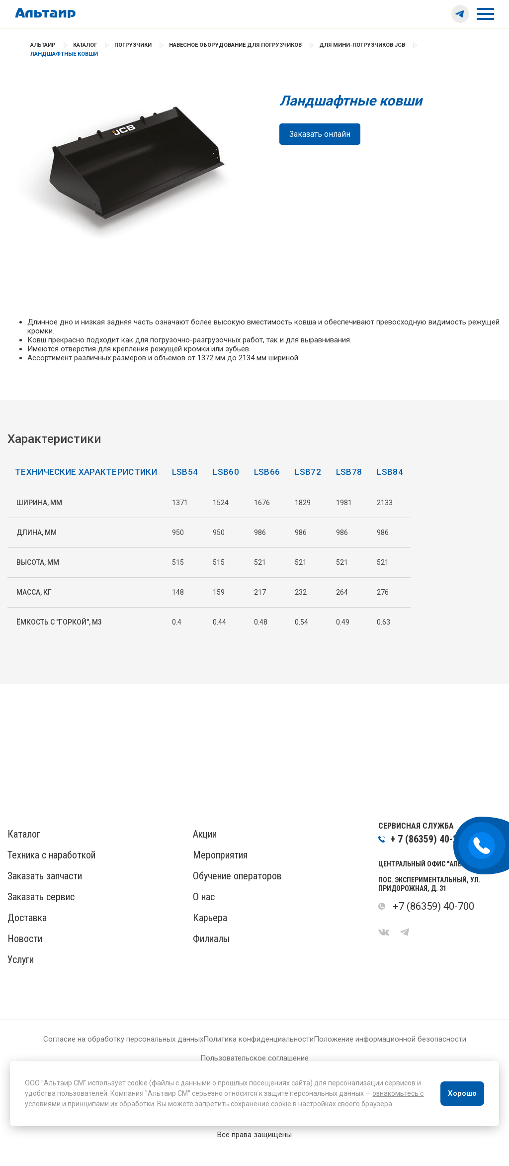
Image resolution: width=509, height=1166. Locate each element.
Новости (24, 955)
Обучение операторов (237, 893)
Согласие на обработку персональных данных (123, 1056)
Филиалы (211, 955)
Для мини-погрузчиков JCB (362, 45)
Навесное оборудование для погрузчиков (235, 45)
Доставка (27, 935)
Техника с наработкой (51, 872)
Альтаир (43, 45)
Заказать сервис (41, 914)
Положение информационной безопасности (390, 1056)
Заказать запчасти (44, 893)
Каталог (85, 45)
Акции (205, 851)
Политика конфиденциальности (258, 1056)
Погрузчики (133, 45)
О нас (204, 914)
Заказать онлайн (319, 134)
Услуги (20, 976)
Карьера (210, 935)
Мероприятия (220, 872)
